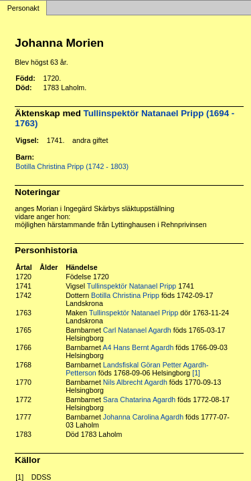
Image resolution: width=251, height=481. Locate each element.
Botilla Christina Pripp (125, 295)
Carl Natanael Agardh (137, 330)
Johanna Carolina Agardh (143, 417)
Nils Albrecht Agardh (135, 382)
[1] (196, 373)
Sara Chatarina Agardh (139, 399)
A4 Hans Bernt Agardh (137, 347)
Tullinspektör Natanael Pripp (131, 286)
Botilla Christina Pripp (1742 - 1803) (72, 166)
